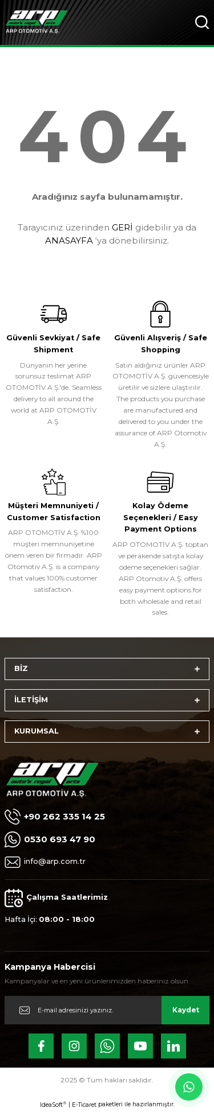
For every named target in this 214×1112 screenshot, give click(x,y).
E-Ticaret (84, 1105)
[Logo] (36, 22)
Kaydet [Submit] (185, 1010)
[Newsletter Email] (107, 1010)
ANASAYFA (69, 240)
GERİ (122, 227)
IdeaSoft (53, 1105)
